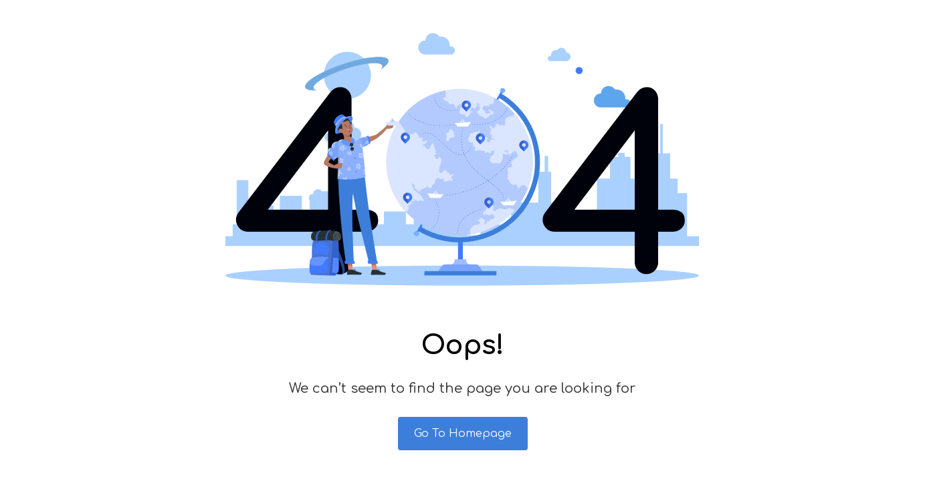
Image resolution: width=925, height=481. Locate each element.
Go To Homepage (463, 434)
